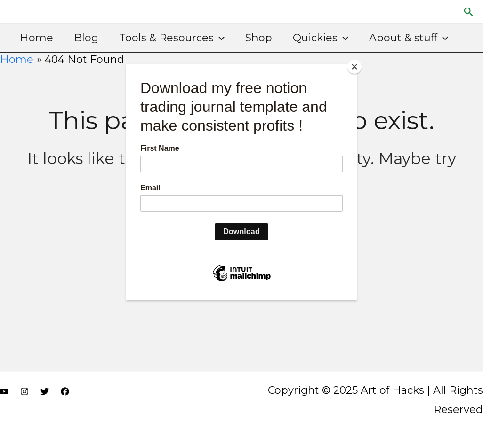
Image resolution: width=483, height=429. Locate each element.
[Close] (354, 67)
